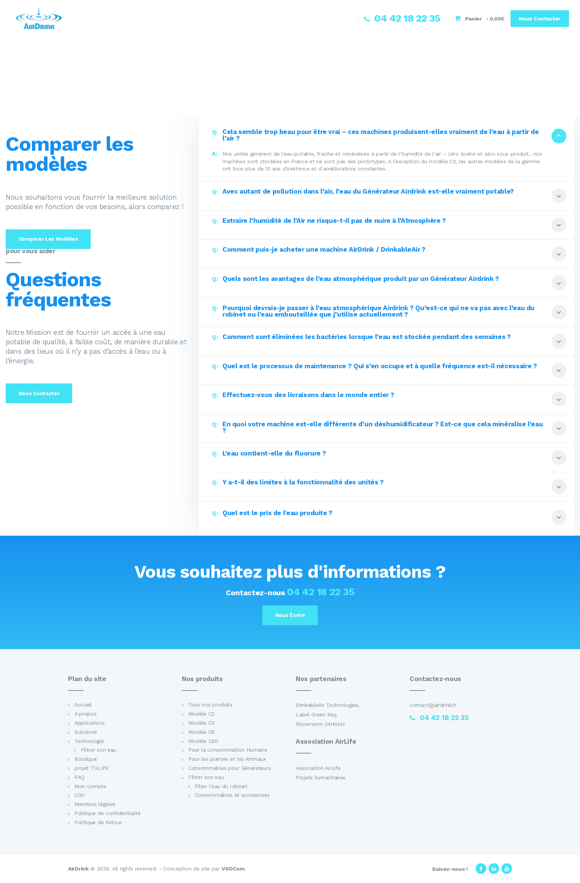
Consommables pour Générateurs (229, 769)
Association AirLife (318, 769)
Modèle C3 (201, 724)
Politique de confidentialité (107, 814)
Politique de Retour (98, 823)
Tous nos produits (210, 706)
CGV (79, 796)
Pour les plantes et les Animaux (227, 760)
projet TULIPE (91, 769)
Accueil (83, 706)
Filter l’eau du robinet (221, 787)
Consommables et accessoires (232, 796)
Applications (89, 724)
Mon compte (90, 787)
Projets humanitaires (320, 778)
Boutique (85, 760)
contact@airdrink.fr (433, 706)
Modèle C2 (201, 715)
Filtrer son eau (99, 751)
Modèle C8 (201, 733)
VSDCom (233, 869)
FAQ (79, 778)
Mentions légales (94, 805)
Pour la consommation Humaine (228, 751)
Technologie (89, 742)
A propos (85, 715)
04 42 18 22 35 (320, 592)
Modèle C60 (203, 742)
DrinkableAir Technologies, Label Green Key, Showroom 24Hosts (327, 715)
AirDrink (78, 869)
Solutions (85, 733)
